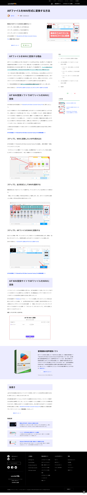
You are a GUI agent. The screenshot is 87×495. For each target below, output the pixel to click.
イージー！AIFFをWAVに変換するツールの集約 (29, 434)
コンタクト (70, 467)
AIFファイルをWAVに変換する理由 (69, 58)
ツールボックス (44, 480)
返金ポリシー (70, 472)
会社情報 (69, 464)
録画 (42, 475)
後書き (62, 86)
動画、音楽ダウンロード (46, 467)
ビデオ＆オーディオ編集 (46, 477)
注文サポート (57, 464)
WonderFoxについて (71, 462)
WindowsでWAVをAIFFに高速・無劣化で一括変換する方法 (32, 444)
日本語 (68, 491)
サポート (56, 462)
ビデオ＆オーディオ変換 (46, 462)
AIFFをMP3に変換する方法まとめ (24, 87)
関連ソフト (43, 482)
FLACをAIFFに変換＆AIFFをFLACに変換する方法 (28, 241)
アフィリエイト (70, 470)
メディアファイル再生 (45, 470)
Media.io (18, 299)
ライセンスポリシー (22, 492)
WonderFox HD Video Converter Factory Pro (32, 104)
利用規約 (8, 492)
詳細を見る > (42, 368)
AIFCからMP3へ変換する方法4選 (40, 87)
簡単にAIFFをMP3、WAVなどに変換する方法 (29, 425)
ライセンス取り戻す (58, 470)
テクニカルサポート (58, 467)
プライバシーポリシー (15, 492)
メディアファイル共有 (45, 472)
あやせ (12, 16)
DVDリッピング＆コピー (46, 464)
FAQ (55, 472)
